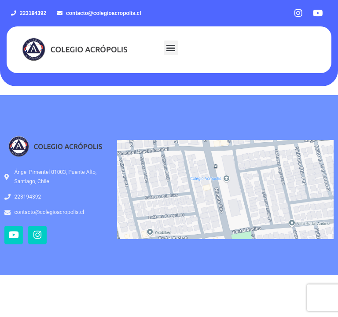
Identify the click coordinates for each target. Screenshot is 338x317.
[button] (171, 48)
